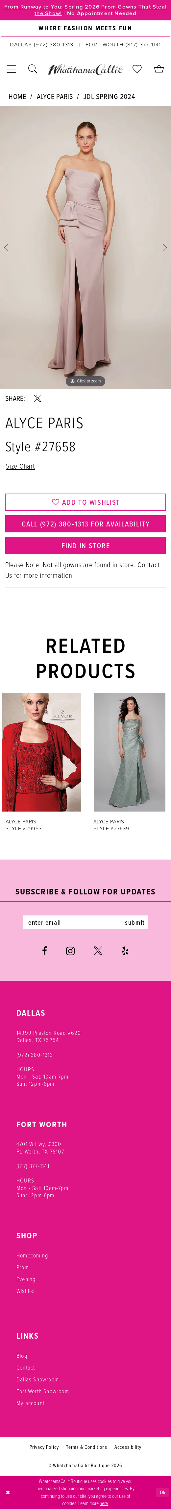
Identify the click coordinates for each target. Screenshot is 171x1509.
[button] (11, 69)
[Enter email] (85, 922)
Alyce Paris (55, 96)
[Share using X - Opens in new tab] (37, 398)
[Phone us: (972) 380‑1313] (42, 45)
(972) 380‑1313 (34, 1055)
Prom (22, 1267)
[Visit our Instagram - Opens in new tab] (70, 951)
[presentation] (41, 752)
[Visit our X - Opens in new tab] (98, 951)
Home (17, 96)
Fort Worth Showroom (42, 1391)
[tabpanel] (85, 247)
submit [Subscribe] (135, 922)
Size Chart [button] (20, 466)
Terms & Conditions (86, 1447)
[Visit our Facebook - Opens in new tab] (44, 951)
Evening (26, 1279)
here (104, 1503)
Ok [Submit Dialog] (163, 1492)
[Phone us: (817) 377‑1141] (123, 45)
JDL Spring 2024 (109, 96)
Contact (25, 1367)
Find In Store (85, 545)
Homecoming (32, 1255)
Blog (21, 1355)
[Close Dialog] (7, 1492)
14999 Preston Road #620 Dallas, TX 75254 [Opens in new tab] (48, 1036)
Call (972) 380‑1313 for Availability (86, 524)
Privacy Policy (44, 1447)
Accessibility (127, 1447)
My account (30, 1403)
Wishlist (25, 1291)
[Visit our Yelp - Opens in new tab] (125, 951)
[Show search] (33, 69)
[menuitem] (85, 28)
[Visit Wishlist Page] (137, 69)
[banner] (85, 69)
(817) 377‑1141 (32, 1166)
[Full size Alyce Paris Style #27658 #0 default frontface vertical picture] (85, 247)
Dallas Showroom (37, 1379)
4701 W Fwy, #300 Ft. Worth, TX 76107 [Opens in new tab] (40, 1148)
